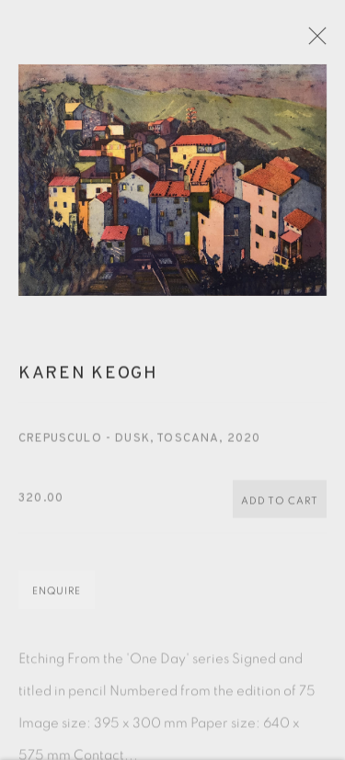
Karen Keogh (88, 379)
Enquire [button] (56, 596)
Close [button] (319, 41)
